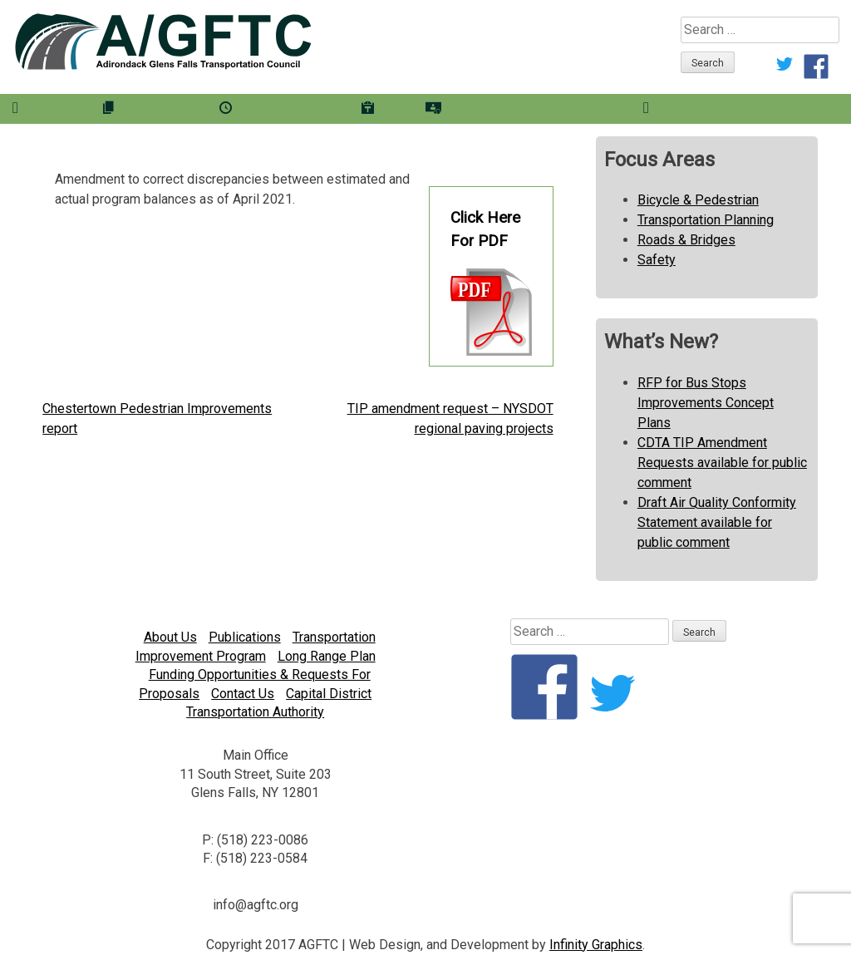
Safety (656, 260)
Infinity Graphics (595, 945)
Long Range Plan (327, 656)
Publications (245, 637)
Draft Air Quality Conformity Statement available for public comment (716, 522)
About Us (170, 637)
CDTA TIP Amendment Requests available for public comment (722, 462)
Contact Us (242, 693)
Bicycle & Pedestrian (698, 200)
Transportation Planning (705, 220)
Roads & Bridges (686, 240)
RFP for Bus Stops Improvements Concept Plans (705, 403)
